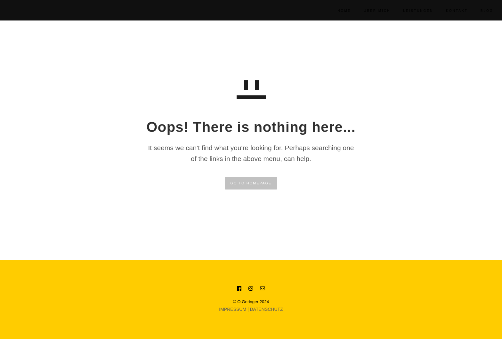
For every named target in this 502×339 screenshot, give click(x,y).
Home (337, 10)
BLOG (479, 10)
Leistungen (411, 10)
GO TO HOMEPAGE (251, 183)
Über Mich (370, 10)
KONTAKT (449, 10)
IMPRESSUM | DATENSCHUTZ (251, 309)
